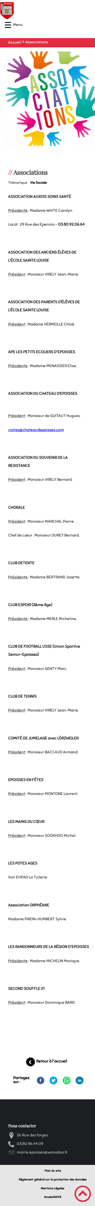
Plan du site (53, 1170)
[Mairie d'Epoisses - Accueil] (36, 11)
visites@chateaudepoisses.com (36, 429)
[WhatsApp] (66, 1080)
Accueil (14, 42)
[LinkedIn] (79, 1080)
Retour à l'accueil (51, 1061)
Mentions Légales (52, 1188)
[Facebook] (40, 1080)
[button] (8, 25)
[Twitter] (53, 1080)
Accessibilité (52, 1197)
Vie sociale (38, 182)
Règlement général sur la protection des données (53, 1179)
